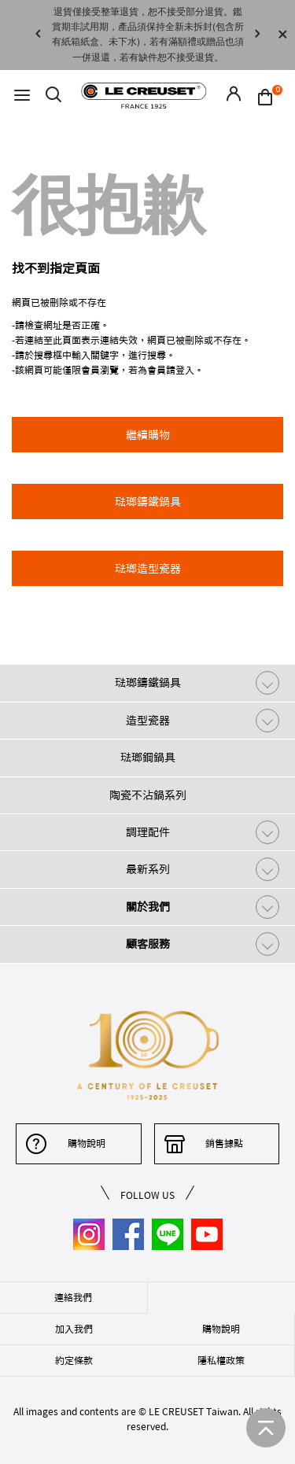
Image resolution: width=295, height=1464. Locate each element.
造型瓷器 (148, 720)
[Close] (282, 35)
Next (257, 35)
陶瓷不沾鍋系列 (147, 795)
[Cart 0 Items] (269, 96)
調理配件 (148, 832)
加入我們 (74, 1328)
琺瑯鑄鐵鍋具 (148, 682)
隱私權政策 (221, 1360)
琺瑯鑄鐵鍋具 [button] (148, 501)
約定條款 (74, 1360)
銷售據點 (224, 1143)
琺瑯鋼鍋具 (147, 757)
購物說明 (86, 1143)
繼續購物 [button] (148, 435)
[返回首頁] (266, 1427)
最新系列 (148, 869)
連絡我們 (73, 1297)
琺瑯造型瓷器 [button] (148, 568)
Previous (37, 35)
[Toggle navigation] (22, 95)
